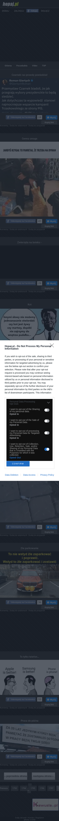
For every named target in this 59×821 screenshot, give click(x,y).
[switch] (46, 410)
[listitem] (29, 403)
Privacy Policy (47, 475)
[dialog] (29, 410)
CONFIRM (18, 463)
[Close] (53, 346)
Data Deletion (11, 475)
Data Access (29, 475)
